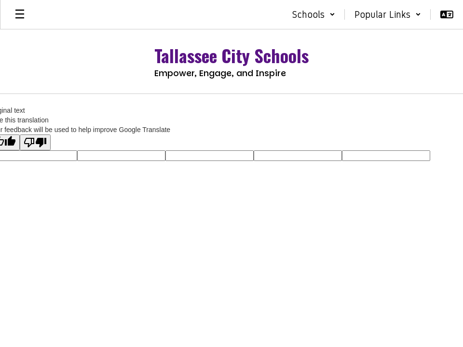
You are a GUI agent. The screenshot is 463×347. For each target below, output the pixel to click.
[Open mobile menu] (19, 14)
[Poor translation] (35, 142)
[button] (314, 14)
